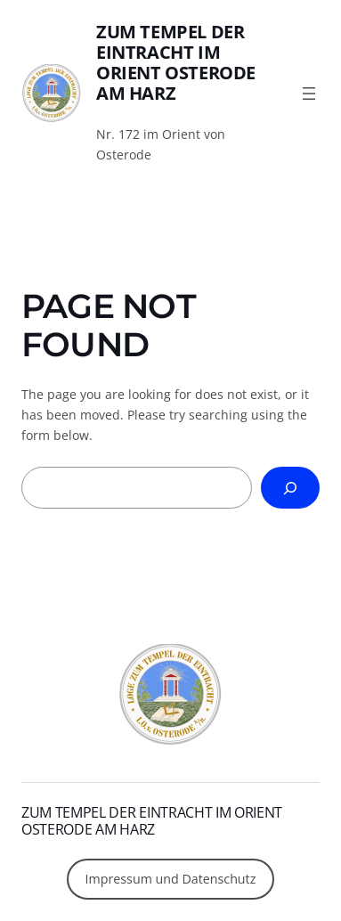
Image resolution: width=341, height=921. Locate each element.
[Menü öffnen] (309, 93)
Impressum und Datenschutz (170, 878)
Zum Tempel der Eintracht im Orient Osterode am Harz (176, 62)
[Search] (290, 488)
